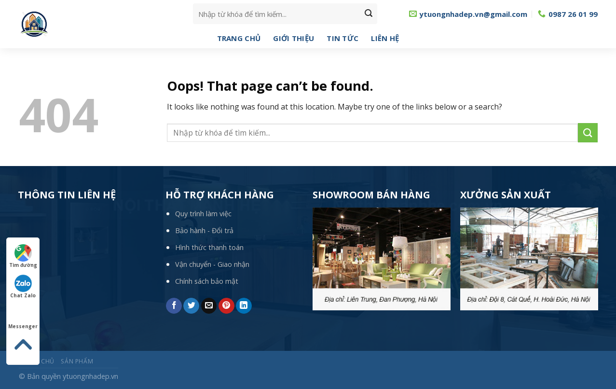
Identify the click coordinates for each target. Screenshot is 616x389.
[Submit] (368, 14)
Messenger (23, 318)
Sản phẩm (77, 361)
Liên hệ (385, 38)
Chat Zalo (23, 287)
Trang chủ (239, 38)
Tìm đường (23, 256)
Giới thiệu (293, 38)
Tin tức (342, 38)
